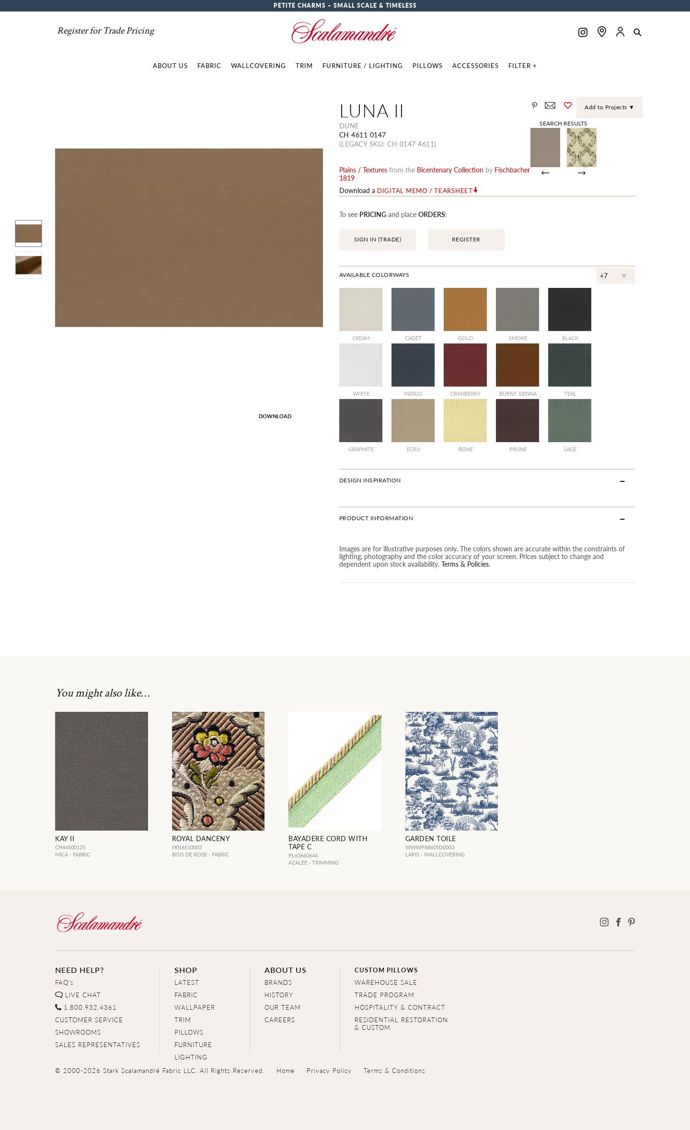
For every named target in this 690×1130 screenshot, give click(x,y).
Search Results (563, 123)
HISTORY (278, 994)
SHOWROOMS (78, 1032)
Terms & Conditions (395, 1070)
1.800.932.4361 (90, 1007)
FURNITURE (193, 1044)
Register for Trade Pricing (105, 30)
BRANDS (278, 982)
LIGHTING (190, 1057)
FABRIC (186, 994)
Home (285, 1070)
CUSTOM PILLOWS (386, 969)
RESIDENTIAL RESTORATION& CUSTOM (401, 1023)
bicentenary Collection (450, 169)
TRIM (182, 1019)
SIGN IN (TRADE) (378, 239)
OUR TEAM (282, 1007)
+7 (604, 275)
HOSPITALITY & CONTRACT (400, 1007)
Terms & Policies (465, 564)
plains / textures (363, 169)
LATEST (186, 982)
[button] (637, 33)
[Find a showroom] (602, 31)
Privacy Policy (329, 1070)
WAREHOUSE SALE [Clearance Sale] (386, 982)
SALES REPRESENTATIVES (97, 1044)
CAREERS (279, 1019)
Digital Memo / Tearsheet (425, 190)
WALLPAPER (194, 1007)
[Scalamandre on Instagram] (582, 33)
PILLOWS (189, 1032)
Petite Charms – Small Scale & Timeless (345, 5)
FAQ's (64, 982)
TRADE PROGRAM (384, 994)
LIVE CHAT (83, 994)
